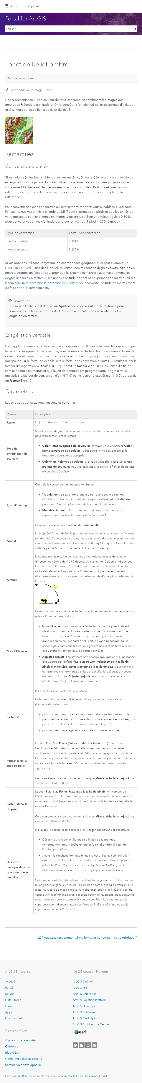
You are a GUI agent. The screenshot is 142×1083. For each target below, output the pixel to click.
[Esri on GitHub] (88, 1045)
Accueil (10, 981)
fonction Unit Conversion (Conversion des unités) (43, 282)
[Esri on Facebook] (82, 1045)
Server (9, 993)
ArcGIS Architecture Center (91, 1024)
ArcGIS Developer (85, 1005)
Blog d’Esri (12, 1052)
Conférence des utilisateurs (23, 1058)
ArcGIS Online (82, 981)
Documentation (15, 1018)
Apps (8, 1012)
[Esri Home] (80, 1032)
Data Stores (13, 999)
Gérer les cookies (87, 1075)
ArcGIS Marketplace (86, 1018)
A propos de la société (20, 1040)
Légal (103, 1075)
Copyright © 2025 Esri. (18, 1075)
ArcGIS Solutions (84, 1012)
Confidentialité (66, 1075)
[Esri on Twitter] (75, 1045)
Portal (9, 987)
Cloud (9, 1005)
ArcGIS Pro (80, 987)
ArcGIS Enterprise (24, 6)
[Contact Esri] (94, 1045)
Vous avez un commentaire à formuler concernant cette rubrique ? (89, 937)
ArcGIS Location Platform (90, 999)
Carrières (11, 1046)
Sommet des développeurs (23, 1064)
